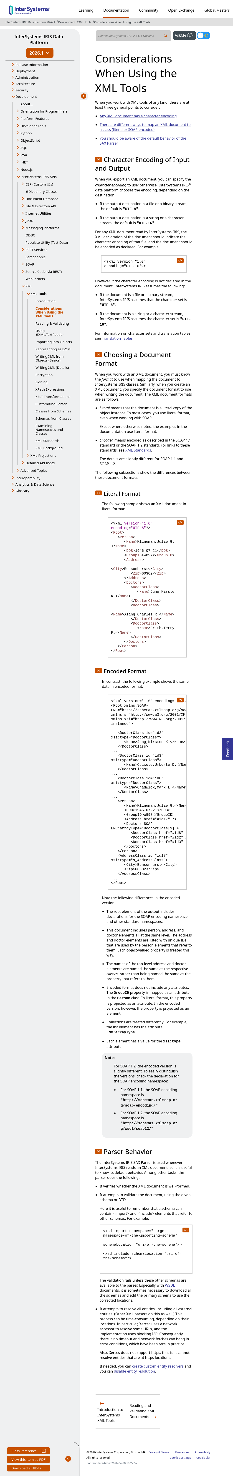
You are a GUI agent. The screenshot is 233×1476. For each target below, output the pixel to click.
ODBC (30, 235)
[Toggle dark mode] (203, 35)
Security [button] (21, 90)
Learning (86, 10)
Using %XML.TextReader (49, 332)
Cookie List (203, 1458)
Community (148, 10)
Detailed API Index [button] (40, 463)
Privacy (153, 1452)
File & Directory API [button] (40, 206)
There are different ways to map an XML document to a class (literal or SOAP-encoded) (145, 127)
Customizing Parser (51, 404)
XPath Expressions (50, 389)
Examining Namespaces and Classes (49, 429)
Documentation (116, 10)
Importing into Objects (53, 341)
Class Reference (28, 1451)
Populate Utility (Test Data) (46, 242)
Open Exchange (181, 10)
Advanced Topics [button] (33, 470)
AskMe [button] (185, 35)
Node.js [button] (26, 169)
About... (26, 104)
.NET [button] (24, 162)
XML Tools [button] (38, 293)
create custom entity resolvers (158, 1366)
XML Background (49, 448)
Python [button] (26, 133)
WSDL (170, 1285)
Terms (165, 1452)
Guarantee (182, 1452)
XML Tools (84, 22)
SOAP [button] (29, 264)
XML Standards (47, 440)
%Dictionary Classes (41, 191)
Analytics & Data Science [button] (34, 484)
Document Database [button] (41, 198)
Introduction (45, 301)
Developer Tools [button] (33, 125)
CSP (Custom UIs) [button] (39, 184)
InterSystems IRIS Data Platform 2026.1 (30, 22)
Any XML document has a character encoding (138, 115)
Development (66, 22)
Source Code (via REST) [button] (43, 271)
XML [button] (28, 286)
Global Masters (217, 10)
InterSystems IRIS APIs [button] (38, 176)
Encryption (44, 374)
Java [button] (23, 155)
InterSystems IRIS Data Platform (38, 39)
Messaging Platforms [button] (42, 228)
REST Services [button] (36, 249)
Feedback (227, 747)
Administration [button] (27, 77)
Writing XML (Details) (52, 367)
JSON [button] (29, 220)
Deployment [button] (25, 71)
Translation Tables (117, 338)
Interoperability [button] (27, 478)
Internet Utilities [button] (38, 213)
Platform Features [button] (34, 118)
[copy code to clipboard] (180, 260)
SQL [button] (23, 147)
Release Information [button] (31, 64)
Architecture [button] (25, 83)
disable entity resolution (134, 1371)
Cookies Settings (180, 1457)
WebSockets (35, 278)
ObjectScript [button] (30, 140)
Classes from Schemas (53, 411)
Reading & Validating (52, 323)
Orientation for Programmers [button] (44, 111)
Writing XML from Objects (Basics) (49, 358)
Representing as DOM (53, 349)
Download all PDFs (26, 1468)
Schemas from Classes (53, 418)
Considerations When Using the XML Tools (122, 22)
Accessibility (202, 1452)
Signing (41, 382)
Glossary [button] (22, 490)
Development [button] (26, 96)
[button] (98, 159)
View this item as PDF (28, 1460)
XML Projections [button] (43, 455)
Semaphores (35, 257)
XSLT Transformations (52, 396)
